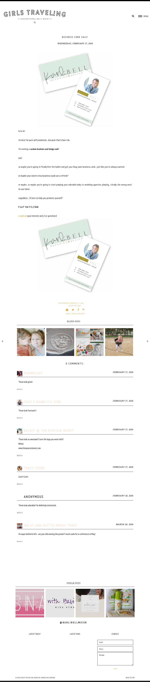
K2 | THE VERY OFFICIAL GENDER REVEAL (90, 603)
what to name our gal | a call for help (30, 603)
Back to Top (130, 678)
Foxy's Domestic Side (42, 402)
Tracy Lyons (34, 468)
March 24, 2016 (124, 524)
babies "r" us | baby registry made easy (60, 603)
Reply (20, 389)
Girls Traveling (27, 678)
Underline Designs (48, 678)
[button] (143, 16)
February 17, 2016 (123, 372)
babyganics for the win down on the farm (120, 603)
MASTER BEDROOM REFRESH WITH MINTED (31, 342)
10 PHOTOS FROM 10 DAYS (119, 342)
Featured (81, 314)
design (74, 314)
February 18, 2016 (123, 495)
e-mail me (22, 215)
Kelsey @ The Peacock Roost (49, 430)
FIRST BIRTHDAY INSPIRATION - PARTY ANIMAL (90, 342)
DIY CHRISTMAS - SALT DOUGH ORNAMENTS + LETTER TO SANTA (60, 342)
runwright (33, 373)
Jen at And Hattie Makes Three (50, 525)
